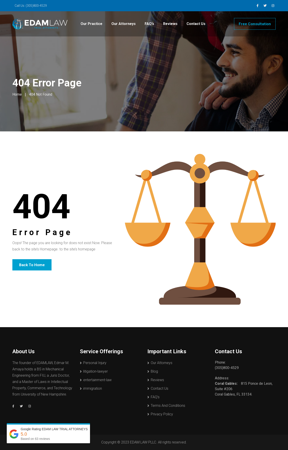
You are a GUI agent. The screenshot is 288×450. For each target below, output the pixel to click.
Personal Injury (94, 363)
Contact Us (196, 24)
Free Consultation (255, 24)
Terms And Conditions (168, 405)
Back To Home (32, 265)
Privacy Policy (162, 414)
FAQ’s (149, 24)
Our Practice (91, 24)
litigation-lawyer (95, 371)
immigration (92, 388)
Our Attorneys (123, 24)
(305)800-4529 (36, 5)
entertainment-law (97, 380)
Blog (154, 371)
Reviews (170, 24)
